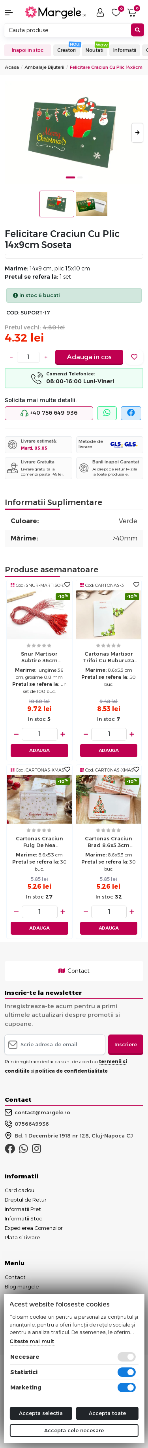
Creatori (66, 50)
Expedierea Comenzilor (34, 1228)
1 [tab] (70, 177)
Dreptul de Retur (26, 1199)
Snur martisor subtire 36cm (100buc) (39, 657)
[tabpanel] (74, 133)
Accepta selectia (41, 1413)
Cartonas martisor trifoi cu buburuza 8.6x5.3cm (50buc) (108, 657)
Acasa (12, 67)
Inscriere (125, 1044)
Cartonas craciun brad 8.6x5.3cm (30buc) (108, 842)
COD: (12, 313)
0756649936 (27, 1124)
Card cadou (19, 1190)
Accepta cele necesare (74, 1430)
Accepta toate (107, 1413)
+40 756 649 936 (49, 413)
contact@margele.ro (37, 1112)
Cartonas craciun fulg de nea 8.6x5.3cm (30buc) (39, 842)
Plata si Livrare (22, 1237)
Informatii (124, 50)
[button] (12, 12)
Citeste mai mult (31, 1341)
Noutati (94, 50)
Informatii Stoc (23, 1218)
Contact (74, 970)
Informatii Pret (23, 1209)
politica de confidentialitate (71, 1071)
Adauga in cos (89, 357)
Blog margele (22, 1286)
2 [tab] (79, 177)
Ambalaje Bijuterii (44, 67)
